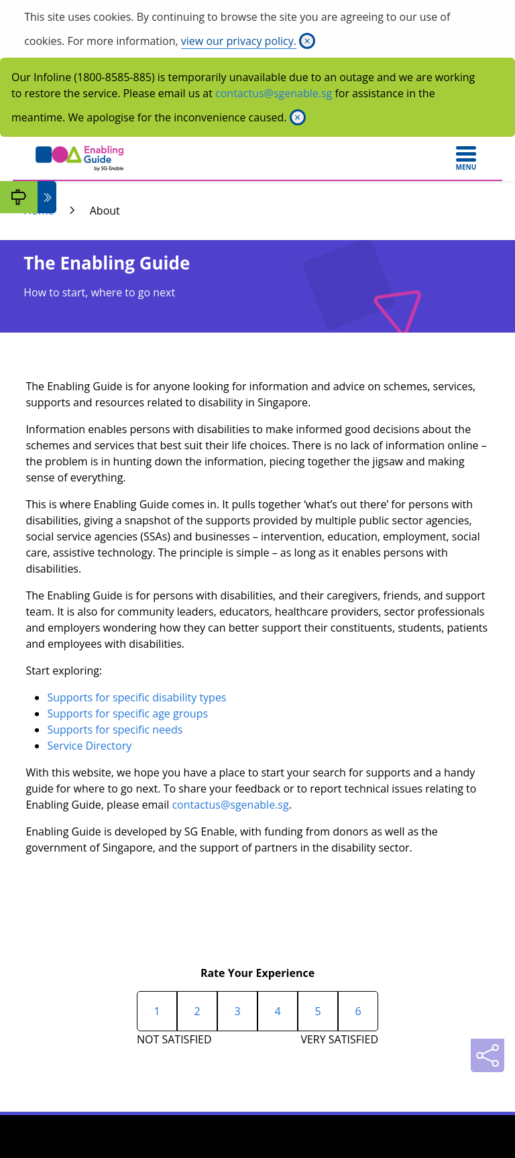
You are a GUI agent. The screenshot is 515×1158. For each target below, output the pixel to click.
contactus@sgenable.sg (273, 93)
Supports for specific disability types (136, 697)
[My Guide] (19, 197)
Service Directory (89, 745)
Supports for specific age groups (127, 713)
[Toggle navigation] (466, 158)
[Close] (307, 41)
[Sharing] (487, 1055)
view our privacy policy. (238, 41)
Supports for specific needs (114, 729)
